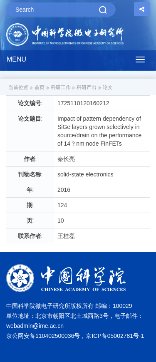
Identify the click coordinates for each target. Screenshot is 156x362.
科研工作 (61, 87)
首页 (40, 87)
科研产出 (87, 87)
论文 (108, 87)
